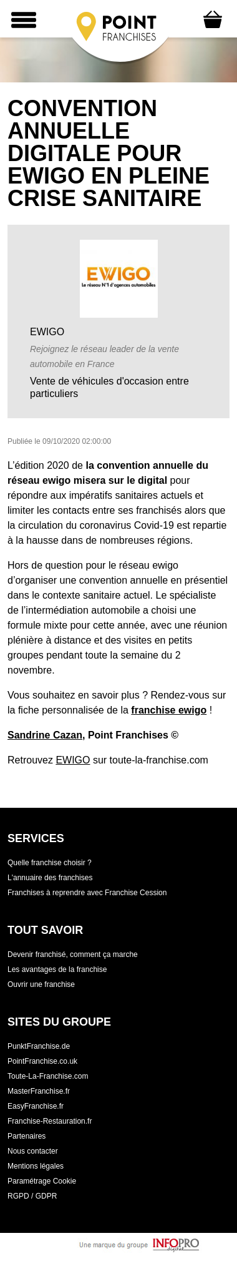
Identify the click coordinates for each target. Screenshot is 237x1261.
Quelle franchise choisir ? (49, 862)
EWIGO (73, 760)
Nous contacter (32, 1151)
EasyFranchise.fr (35, 1106)
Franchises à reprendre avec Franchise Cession (87, 892)
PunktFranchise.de (38, 1046)
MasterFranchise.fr (38, 1091)
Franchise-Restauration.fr (49, 1121)
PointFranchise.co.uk (42, 1061)
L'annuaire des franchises (49, 877)
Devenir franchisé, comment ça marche (72, 954)
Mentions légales (35, 1166)
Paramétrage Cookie (41, 1181)
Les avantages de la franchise (57, 969)
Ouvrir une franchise (41, 984)
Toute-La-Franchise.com (47, 1076)
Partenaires (26, 1136)
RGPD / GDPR (32, 1196)
